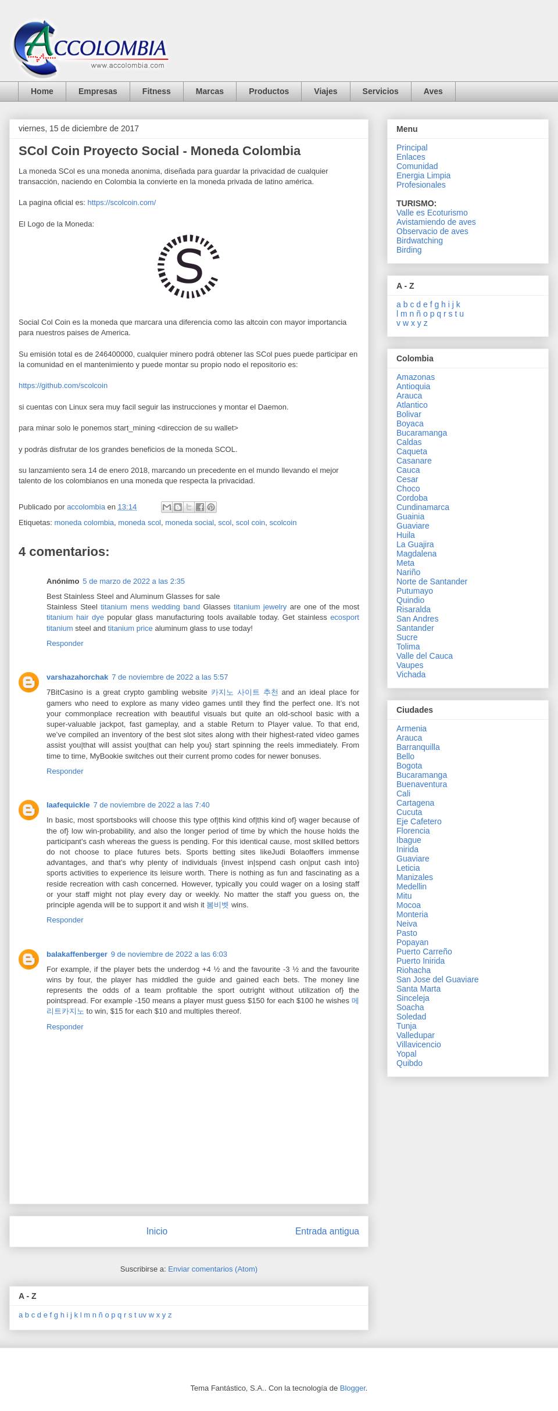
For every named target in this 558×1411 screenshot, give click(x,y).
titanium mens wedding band (150, 606)
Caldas (409, 442)
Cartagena (415, 802)
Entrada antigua (327, 1231)
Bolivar (408, 414)
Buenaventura (421, 784)
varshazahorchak (77, 677)
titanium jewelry (260, 606)
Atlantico (412, 405)
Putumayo (414, 590)
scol (224, 522)
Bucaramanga (421, 432)
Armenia (411, 728)
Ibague (408, 840)
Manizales (414, 877)
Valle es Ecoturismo (432, 212)
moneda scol (139, 522)
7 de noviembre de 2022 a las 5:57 (170, 677)
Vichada (410, 674)
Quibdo (409, 1063)
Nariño (408, 572)
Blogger (353, 1388)
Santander (415, 628)
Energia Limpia (423, 175)
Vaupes (409, 665)
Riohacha (413, 970)
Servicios (381, 91)
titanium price (130, 628)
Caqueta (411, 451)
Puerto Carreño (424, 951)
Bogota (409, 765)
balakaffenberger (77, 954)
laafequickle (68, 804)
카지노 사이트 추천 (244, 692)
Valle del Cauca (424, 655)
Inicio (156, 1231)
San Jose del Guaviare (437, 979)
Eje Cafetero (419, 821)
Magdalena (416, 553)
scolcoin (282, 522)
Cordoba (412, 497)
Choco (408, 488)
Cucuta (409, 812)
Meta (405, 563)
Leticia (408, 868)
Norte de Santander (431, 581)
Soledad (411, 1016)
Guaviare (413, 525)
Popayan (412, 942)
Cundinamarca (422, 507)
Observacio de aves (432, 231)
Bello (405, 756)
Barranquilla (418, 747)
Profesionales (421, 184)
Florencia (413, 830)
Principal (412, 147)
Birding (409, 249)
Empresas (97, 91)
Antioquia (413, 386)
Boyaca (410, 423)
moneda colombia (84, 522)
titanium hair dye (75, 617)
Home (42, 91)
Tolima (408, 646)
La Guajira (415, 544)
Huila (405, 535)
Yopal (406, 1053)
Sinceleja (413, 998)
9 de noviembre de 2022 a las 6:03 (169, 954)
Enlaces (410, 156)
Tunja (406, 1026)
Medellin (411, 886)
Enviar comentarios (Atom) (212, 1269)
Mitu (404, 895)
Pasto (406, 933)
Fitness (156, 91)
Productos (269, 91)
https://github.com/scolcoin (63, 385)
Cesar (407, 479)
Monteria (412, 914)
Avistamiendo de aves (436, 222)
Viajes (325, 91)
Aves (433, 91)
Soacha (410, 1007)
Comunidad (417, 166)
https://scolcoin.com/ (122, 202)
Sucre (407, 637)
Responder (65, 643)
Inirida (407, 849)
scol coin (251, 522)
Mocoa (408, 905)
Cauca (408, 470)
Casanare (414, 460)
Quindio (410, 600)
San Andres (417, 618)
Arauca (409, 395)
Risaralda (413, 609)
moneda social (189, 522)
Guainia (410, 516)
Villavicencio (418, 1044)
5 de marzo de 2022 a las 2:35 (134, 581)
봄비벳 (217, 904)
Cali (403, 793)
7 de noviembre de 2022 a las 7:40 (151, 804)
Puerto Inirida (420, 960)
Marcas (210, 91)
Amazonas (415, 377)
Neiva (406, 923)
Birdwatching (419, 240)
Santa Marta (418, 988)
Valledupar (415, 1035)
